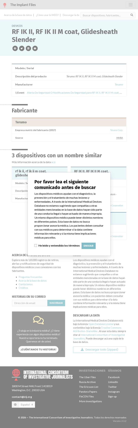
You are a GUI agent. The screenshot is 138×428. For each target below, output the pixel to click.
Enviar (88, 246)
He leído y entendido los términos (59, 245)
